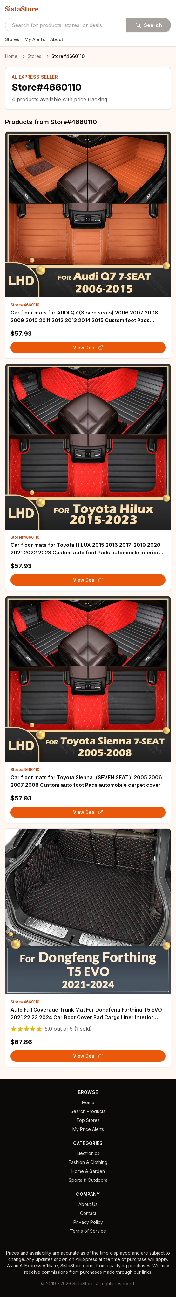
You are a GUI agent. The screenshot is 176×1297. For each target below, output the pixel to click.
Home (11, 56)
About (56, 39)
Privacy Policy (88, 1222)
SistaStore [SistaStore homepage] (22, 8)
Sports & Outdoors (88, 1180)
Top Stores (88, 1120)
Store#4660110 (24, 304)
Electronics (88, 1153)
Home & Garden (88, 1171)
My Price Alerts (88, 1129)
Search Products (88, 1111)
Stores (12, 39)
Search (148, 25)
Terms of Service (88, 1231)
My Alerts (34, 39)
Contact (88, 1213)
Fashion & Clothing (88, 1162)
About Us (88, 1204)
